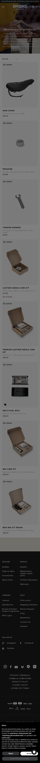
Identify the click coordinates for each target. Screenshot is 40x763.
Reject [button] (11, 753)
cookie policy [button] (6, 737)
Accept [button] (29, 753)
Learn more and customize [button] (20, 758)
